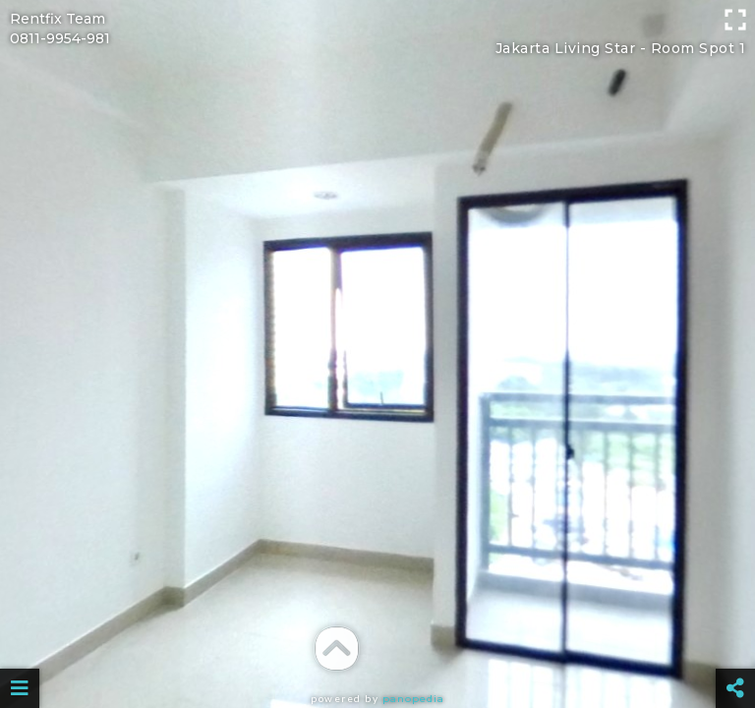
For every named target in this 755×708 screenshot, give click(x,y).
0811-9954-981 (60, 38)
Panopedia (413, 698)
